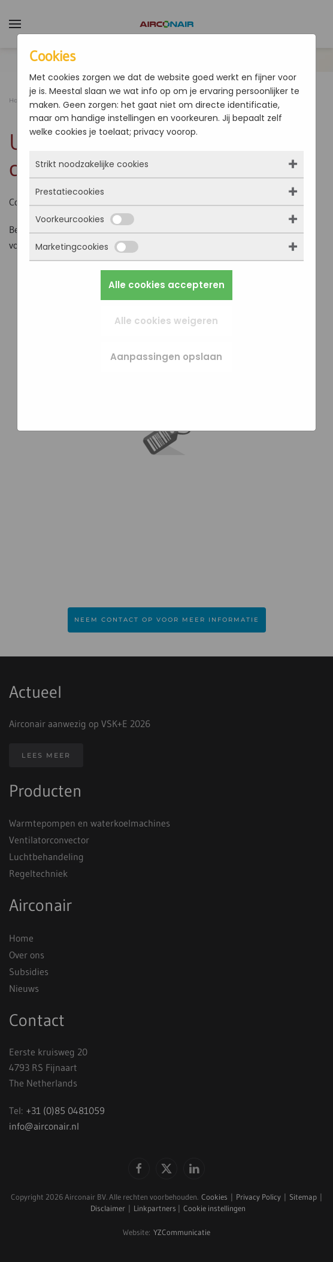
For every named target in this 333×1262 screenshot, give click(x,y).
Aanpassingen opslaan (166, 356)
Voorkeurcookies (84, 219)
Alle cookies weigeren (166, 320)
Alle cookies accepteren (166, 285)
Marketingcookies (86, 247)
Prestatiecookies (69, 192)
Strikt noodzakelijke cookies (92, 164)
